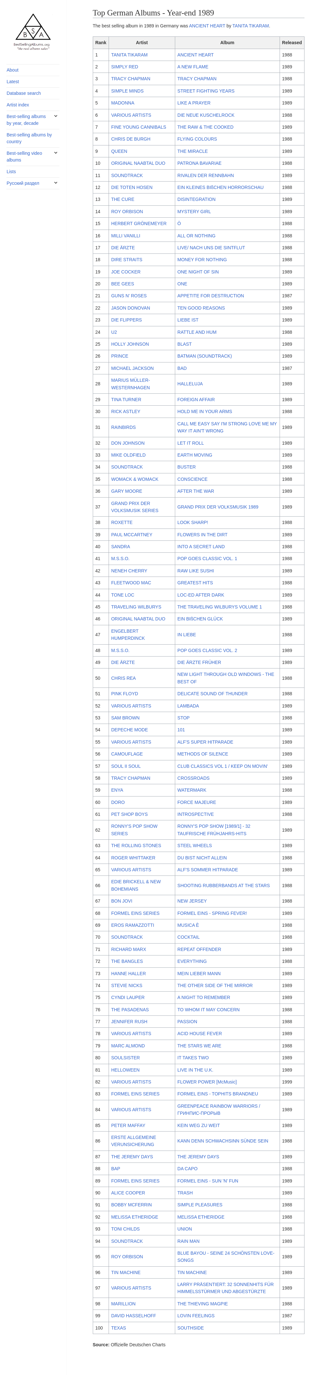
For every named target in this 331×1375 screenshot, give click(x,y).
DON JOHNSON (127, 443)
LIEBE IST (187, 319)
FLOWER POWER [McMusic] (207, 1081)
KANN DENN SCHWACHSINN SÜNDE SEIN (222, 1140)
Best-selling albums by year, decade (26, 120)
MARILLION (123, 1303)
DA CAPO (187, 1168)
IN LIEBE (186, 634)
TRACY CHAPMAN (130, 78)
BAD (182, 368)
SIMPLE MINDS (127, 91)
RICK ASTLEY (125, 411)
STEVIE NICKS (126, 985)
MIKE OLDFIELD (128, 455)
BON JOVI (121, 901)
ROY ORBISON (127, 211)
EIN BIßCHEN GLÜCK (200, 618)
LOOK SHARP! (192, 522)
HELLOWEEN (125, 1070)
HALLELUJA (190, 383)
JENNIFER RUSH (129, 1021)
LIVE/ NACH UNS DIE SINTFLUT (211, 247)
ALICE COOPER (128, 1192)
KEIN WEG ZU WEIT (198, 1125)
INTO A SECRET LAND (201, 546)
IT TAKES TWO (193, 1057)
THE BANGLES (127, 961)
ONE (182, 283)
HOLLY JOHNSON (130, 344)
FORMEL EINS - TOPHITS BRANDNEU (217, 1093)
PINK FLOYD (124, 693)
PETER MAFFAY (128, 1125)
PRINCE (119, 356)
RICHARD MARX (128, 949)
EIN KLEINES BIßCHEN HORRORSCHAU (220, 187)
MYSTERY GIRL (194, 211)
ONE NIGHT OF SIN (198, 271)
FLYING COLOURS (197, 139)
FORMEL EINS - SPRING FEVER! (212, 913)
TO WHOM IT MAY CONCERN (208, 1009)
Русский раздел (22, 183)
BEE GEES (122, 283)
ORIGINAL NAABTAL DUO (138, 163)
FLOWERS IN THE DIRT (202, 534)
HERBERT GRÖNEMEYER (138, 223)
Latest (12, 81)
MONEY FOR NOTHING (202, 259)
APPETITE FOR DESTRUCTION (210, 295)
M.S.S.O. (120, 558)
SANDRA (120, 546)
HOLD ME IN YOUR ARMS (204, 411)
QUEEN (119, 151)
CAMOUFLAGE (127, 754)
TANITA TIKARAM (250, 25)
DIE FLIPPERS (126, 319)
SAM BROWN (125, 717)
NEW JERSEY (192, 901)
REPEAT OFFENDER (199, 949)
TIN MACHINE (126, 1272)
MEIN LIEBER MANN (199, 973)
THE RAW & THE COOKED (205, 127)
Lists (11, 171)
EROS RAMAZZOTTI (132, 925)
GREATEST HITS (195, 582)
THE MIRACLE (192, 151)
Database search (23, 93)
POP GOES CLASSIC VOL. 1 (207, 558)
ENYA (117, 790)
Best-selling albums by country (29, 138)
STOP (183, 717)
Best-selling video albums (24, 157)
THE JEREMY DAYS (132, 1156)
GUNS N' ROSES (129, 295)
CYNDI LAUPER (127, 997)
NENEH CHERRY (129, 570)
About (12, 70)
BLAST (184, 344)
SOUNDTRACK (127, 175)
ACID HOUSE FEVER (199, 1033)
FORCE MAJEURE (196, 802)
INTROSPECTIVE (195, 814)
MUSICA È (188, 925)
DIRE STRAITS (126, 259)
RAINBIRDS (123, 427)
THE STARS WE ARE (199, 1045)
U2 (114, 332)
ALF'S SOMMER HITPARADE (207, 869)
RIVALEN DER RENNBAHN (205, 175)
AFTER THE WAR (195, 491)
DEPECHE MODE (129, 729)
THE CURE (122, 199)
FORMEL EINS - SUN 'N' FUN (207, 1180)
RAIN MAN (188, 1241)
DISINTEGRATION (196, 199)
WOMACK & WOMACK (134, 479)
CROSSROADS (193, 778)
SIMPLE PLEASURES (199, 1204)
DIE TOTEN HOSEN (132, 187)
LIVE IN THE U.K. (195, 1070)
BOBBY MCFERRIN (131, 1204)
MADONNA (122, 102)
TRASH (185, 1192)
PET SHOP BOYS (129, 814)
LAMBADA (188, 705)
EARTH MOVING (194, 455)
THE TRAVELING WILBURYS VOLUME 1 (219, 606)
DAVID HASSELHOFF (133, 1315)
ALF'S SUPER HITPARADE (205, 742)
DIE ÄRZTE (123, 247)
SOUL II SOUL (126, 766)
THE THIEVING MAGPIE (202, 1303)
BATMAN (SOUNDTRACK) (204, 356)
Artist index (17, 104)
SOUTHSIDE (190, 1327)
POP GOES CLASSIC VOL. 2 (207, 650)
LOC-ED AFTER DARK (200, 595)
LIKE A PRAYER (193, 102)
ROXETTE (122, 522)
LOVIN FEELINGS (196, 1315)
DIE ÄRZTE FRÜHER (199, 662)
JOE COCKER (126, 271)
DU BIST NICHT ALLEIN (202, 857)
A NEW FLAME (192, 66)
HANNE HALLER (128, 973)
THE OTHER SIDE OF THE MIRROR (215, 985)
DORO (118, 802)
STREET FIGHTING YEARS (206, 91)
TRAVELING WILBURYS (136, 606)
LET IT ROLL (190, 443)
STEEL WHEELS (194, 845)
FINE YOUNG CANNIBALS (138, 127)
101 (181, 729)
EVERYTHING (192, 961)
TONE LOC (122, 595)
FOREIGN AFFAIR (196, 399)
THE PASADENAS (130, 1009)
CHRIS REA (123, 678)
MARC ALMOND (128, 1045)
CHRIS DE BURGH (130, 139)
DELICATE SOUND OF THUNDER (212, 693)
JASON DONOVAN (130, 308)
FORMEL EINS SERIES (135, 913)
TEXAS (118, 1327)
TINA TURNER (126, 399)
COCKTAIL (188, 937)
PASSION (187, 1021)
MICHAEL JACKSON (132, 368)
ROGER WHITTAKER (133, 857)
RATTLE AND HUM (197, 332)
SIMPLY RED (124, 66)
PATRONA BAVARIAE (199, 163)
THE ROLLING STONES (136, 845)
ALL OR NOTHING (196, 235)
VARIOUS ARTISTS (131, 115)
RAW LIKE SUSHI (195, 570)
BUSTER (186, 467)
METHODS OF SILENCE (202, 754)
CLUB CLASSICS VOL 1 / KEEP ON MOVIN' (222, 766)
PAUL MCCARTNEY (131, 534)
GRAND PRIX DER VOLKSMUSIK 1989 (218, 506)
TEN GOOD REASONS (201, 308)
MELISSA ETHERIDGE (134, 1217)
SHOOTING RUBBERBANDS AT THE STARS (223, 885)
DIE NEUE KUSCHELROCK (206, 115)
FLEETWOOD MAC (131, 582)
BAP (115, 1168)
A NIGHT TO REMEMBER (203, 997)
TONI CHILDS (125, 1229)
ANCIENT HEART (207, 25)
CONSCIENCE (192, 479)
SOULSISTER (125, 1057)
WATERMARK (191, 790)
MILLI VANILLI (125, 235)
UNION (184, 1229)
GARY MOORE (126, 491)
